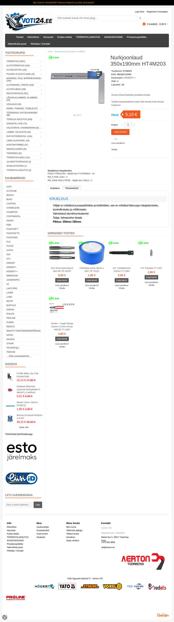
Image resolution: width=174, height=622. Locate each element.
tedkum (10, 352)
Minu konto (71, 527)
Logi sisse (139, 12)
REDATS (10, 326)
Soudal (10, 339)
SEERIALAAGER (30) (16, 149)
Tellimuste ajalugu (74, 530)
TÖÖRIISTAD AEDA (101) (18, 157)
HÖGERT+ (11, 267)
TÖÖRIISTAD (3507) (15, 61)
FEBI (8, 225)
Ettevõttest (33, 37)
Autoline (11, 191)
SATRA (9, 335)
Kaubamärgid (43, 527)
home (50, 52)
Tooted (19, 37)
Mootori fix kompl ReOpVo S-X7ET (29, 417)
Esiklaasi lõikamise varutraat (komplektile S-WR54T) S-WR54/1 (29, 389)
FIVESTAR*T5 (12, 233)
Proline (10, 318)
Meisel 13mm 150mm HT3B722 (27, 404)
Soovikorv (70, 537)
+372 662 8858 (108, 542)
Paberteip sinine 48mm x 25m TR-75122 (92, 269)
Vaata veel (24, 427)
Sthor (10, 343)
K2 (7, 284)
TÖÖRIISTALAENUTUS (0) (18, 170)
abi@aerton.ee (108, 547)
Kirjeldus (55, 188)
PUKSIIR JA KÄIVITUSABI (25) (20, 74)
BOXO (9, 199)
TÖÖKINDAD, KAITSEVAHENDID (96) (21, 114)
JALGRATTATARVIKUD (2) (18, 162)
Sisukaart (41, 537)
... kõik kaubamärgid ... (18, 356)
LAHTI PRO (11, 288)
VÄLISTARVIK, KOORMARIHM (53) (22, 128)
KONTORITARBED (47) (17, 145)
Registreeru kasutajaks (157, 12)
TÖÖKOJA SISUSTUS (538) (19, 119)
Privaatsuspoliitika (136, 37)
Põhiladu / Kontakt (40, 44)
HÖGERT (10, 263)
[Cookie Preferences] (5, 617)
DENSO (10, 220)
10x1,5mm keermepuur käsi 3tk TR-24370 (62, 269)
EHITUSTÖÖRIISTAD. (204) (19, 136)
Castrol (11, 203)
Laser (9, 292)
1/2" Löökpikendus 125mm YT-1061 (121, 269)
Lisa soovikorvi (118, 143)
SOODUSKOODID (113, 37)
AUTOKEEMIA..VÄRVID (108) (20, 85)
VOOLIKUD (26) (13, 104)
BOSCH (10, 195)
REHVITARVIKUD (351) (17, 93)
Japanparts (13, 280)
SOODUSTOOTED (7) (16, 166)
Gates (9, 250)
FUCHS (9, 246)
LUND (9, 297)
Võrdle (114, 149)
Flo (8, 242)
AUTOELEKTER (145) (16, 70)
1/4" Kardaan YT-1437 (151, 268)
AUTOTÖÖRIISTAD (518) (18, 65)
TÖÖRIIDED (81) (14, 153)
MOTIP (9, 301)
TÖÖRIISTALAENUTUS (88, 37)
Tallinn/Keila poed (17, 44)
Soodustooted (43, 530)
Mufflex (11, 305)
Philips (10, 314)
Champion (12, 212)
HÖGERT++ (12, 271)
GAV (8, 254)
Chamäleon (12, 208)
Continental (13, 216)
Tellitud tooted (72, 534)
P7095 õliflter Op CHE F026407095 (27, 375)
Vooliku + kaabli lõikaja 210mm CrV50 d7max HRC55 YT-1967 (62, 326)
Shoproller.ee (163, 615)
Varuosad (48, 37)
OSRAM (10, 309)
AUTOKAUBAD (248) (16, 89)
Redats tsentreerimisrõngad (23, 331)
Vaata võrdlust (72, 540)
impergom (12, 276)
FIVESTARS (12, 237)
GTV (8, 259)
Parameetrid (72, 188)
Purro (10, 322)
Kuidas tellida (64, 37)
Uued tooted (42, 534)
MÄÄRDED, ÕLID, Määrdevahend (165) (23, 79)
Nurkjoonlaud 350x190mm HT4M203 (70, 52)
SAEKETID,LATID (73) (16, 123)
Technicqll (12, 348)
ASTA (9, 187)
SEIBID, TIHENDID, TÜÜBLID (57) (22, 108)
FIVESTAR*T (12, 229)
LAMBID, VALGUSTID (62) (18, 132)
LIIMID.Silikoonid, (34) (17, 140)
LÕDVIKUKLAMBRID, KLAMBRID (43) (21, 98)
